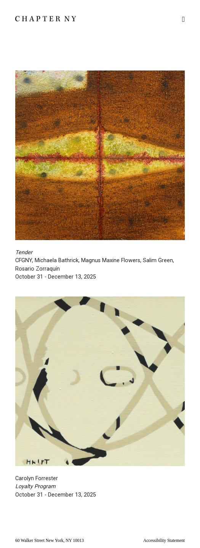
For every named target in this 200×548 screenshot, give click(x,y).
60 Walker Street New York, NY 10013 (49, 540)
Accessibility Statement (164, 540)
